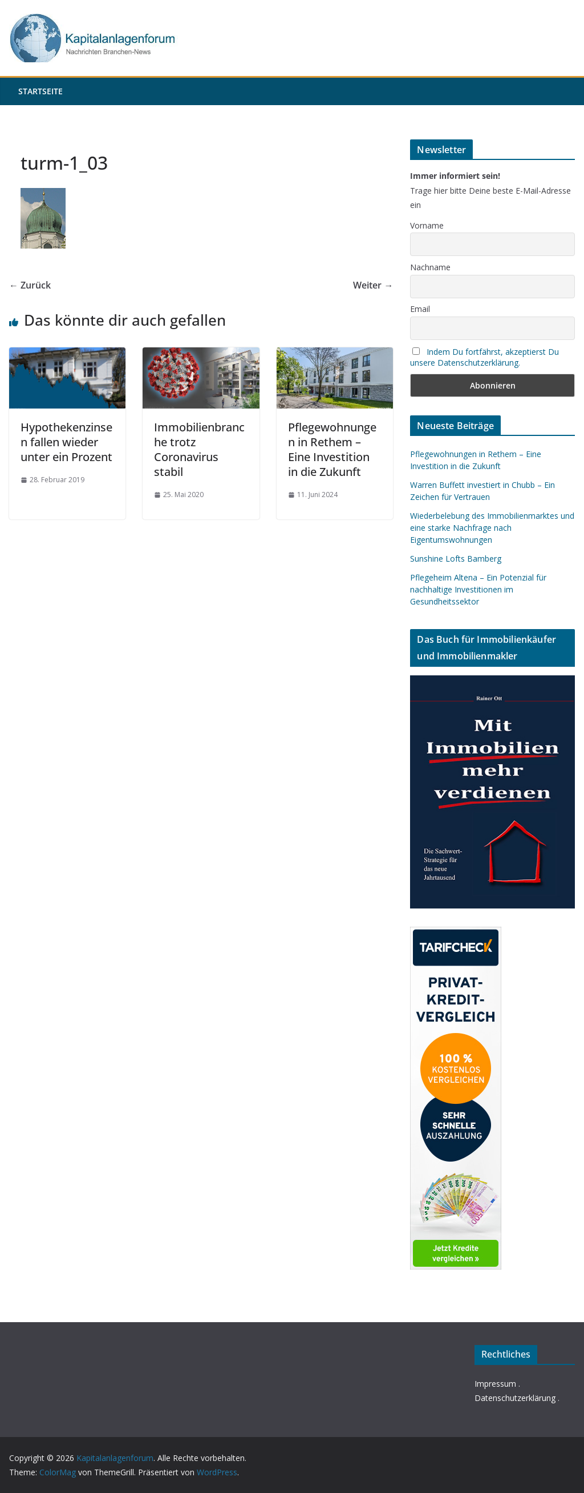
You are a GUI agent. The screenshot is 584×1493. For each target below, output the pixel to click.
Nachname (430, 267)
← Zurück (30, 285)
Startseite (40, 91)
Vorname (427, 225)
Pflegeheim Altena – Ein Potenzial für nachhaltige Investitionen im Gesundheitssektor (478, 589)
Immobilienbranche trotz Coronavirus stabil (199, 449)
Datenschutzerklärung (514, 1397)
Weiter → (373, 285)
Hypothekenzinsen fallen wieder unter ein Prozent (66, 442)
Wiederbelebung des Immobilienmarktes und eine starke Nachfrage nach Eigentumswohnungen (492, 527)
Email (420, 308)
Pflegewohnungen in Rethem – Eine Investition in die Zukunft (332, 449)
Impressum (495, 1383)
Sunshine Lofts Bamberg (455, 558)
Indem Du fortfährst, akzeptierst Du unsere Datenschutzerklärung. (484, 357)
